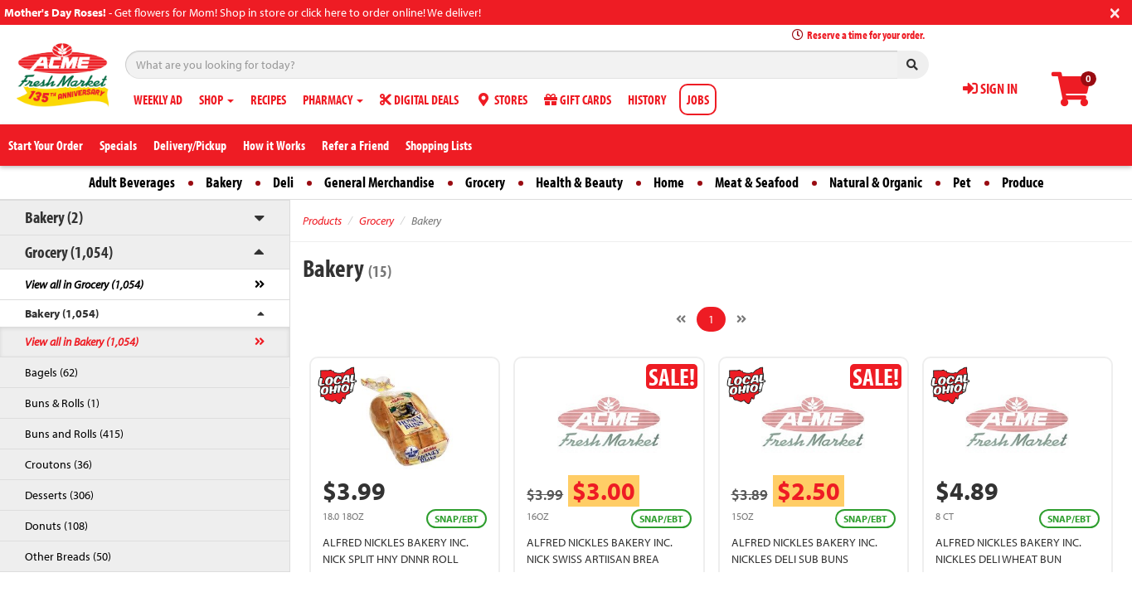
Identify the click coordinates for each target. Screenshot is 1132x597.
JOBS (698, 99)
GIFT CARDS (577, 99)
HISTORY (647, 99)
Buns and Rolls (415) (74, 433)
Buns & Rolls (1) (62, 403)
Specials (118, 145)
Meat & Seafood (757, 182)
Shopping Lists (439, 145)
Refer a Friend (355, 145)
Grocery (485, 182)
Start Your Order (45, 145)
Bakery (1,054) (62, 313)
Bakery (224, 182)
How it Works (274, 145)
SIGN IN (990, 88)
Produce (1023, 182)
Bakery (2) (54, 216)
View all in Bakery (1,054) (81, 341)
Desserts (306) (59, 495)
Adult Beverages (132, 182)
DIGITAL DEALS (419, 99)
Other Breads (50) (68, 556)
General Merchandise (379, 182)
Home (668, 182)
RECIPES (268, 99)
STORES (501, 99)
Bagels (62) (51, 372)
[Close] (1115, 11)
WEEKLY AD (158, 99)
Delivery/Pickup (189, 145)
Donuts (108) (56, 525)
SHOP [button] (216, 99)
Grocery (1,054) (69, 251)
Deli (283, 182)
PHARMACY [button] (333, 99)
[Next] (741, 319)
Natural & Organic (875, 182)
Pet (962, 182)
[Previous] (680, 319)
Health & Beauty (579, 182)
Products (322, 220)
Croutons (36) (58, 464)
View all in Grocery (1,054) (84, 284)
